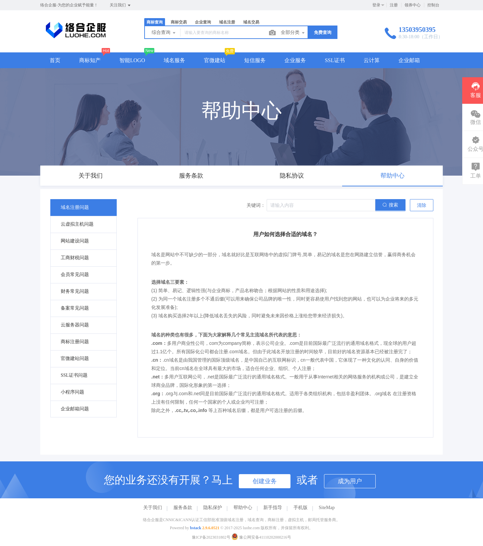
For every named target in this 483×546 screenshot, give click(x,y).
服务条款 (182, 507)
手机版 (300, 507)
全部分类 (293, 33)
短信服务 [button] (255, 60)
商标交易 (179, 22)
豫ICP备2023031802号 (211, 537)
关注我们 (120, 5)
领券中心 (413, 5)
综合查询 (164, 33)
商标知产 (90, 60)
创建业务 (265, 481)
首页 (55, 60)
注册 (394, 5)
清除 (421, 205)
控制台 (433, 5)
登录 (376, 5)
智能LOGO (132, 60)
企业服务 (295, 60)
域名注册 (227, 22)
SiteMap (326, 507)
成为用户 (350, 481)
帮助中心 (242, 507)
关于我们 (152, 507)
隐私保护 (212, 507)
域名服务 (174, 60)
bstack (195, 528)
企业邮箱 (409, 60)
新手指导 (272, 507)
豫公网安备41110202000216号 (261, 537)
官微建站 (214, 60)
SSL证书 (335, 60)
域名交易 (251, 22)
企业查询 (203, 22)
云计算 (372, 60)
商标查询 (155, 22)
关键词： (256, 205)
